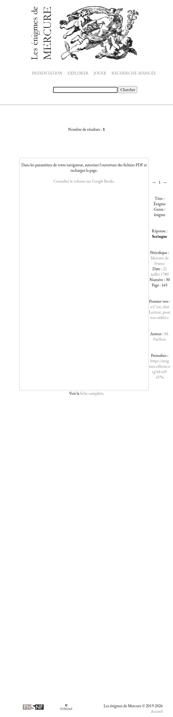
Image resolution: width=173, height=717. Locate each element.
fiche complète (91, 393)
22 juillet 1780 (160, 271)
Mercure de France (160, 260)
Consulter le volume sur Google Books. (84, 181)
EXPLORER (78, 73)
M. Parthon (161, 336)
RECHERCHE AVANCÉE (133, 73)
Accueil (157, 711)
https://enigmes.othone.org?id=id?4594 (159, 369)
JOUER (100, 73)
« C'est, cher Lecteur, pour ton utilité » (159, 312)
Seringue (159, 236)
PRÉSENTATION (47, 73)
